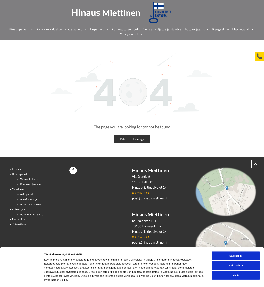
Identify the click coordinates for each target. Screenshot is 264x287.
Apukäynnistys (28, 199)
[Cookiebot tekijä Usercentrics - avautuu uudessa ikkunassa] (22, 280)
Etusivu (16, 169)
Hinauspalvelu (20, 174)
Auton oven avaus (30, 204)
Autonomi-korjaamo (31, 214)
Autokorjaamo (20, 209)
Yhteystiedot (19, 224)
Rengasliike (18, 219)
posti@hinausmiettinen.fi (150, 198)
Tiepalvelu (18, 189)
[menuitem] (22, 29)
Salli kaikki (235, 245)
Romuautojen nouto (31, 184)
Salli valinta (236, 255)
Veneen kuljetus (29, 179)
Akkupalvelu (27, 194)
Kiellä (236, 265)
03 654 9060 (141, 192)
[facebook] (73, 171)
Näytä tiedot (180, 280)
